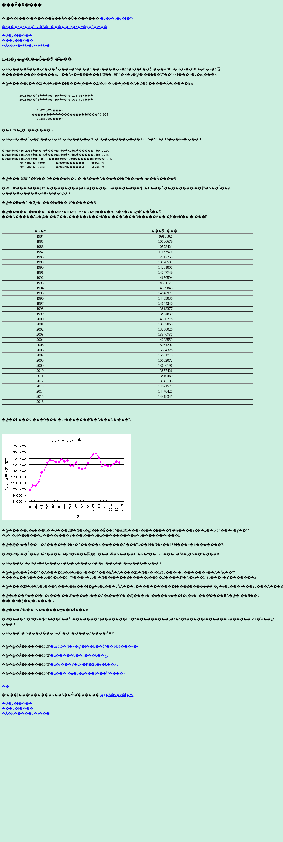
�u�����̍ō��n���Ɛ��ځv (79, 657)
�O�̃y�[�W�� (17, 35)
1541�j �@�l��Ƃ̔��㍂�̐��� (37, 59)
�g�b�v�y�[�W (116, 18)
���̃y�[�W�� (17, 40)
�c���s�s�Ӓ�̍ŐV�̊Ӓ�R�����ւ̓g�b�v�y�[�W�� (54, 27)
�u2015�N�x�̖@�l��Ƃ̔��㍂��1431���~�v (94, 648)
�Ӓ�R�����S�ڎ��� (26, 45)
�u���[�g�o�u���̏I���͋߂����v (87, 675)
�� (5, 688)
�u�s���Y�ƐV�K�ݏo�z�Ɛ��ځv (84, 666)
